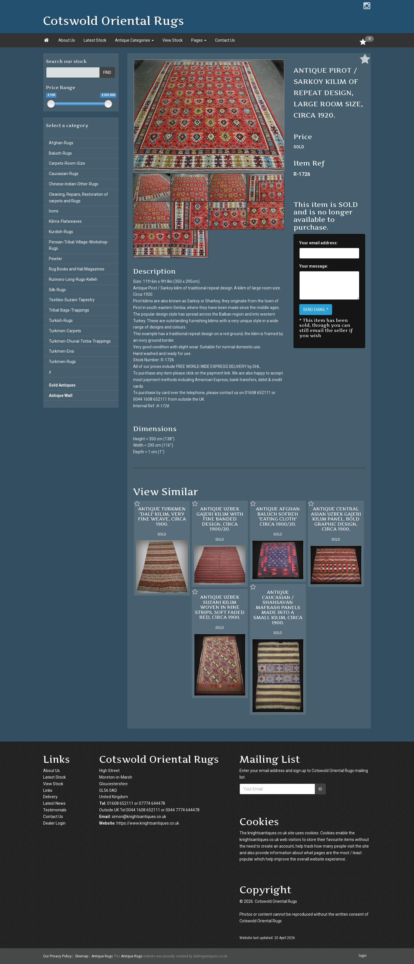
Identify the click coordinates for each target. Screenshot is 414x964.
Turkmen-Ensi (61, 351)
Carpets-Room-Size (67, 163)
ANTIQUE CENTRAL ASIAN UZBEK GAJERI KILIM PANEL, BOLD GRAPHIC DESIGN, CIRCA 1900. (336, 519)
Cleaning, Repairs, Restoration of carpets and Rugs (78, 197)
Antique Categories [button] (134, 40)
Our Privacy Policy (57, 956)
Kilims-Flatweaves (65, 221)
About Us (66, 40)
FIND (107, 72)
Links (47, 790)
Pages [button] (198, 40)
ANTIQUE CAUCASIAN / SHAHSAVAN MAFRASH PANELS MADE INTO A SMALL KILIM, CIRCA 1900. (277, 607)
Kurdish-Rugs (61, 231)
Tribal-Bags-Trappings (69, 310)
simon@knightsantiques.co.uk (139, 816)
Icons (53, 211)
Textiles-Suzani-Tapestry (72, 299)
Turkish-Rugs (61, 320)
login (363, 956)
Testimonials (54, 810)
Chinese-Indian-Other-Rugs (73, 184)
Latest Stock (95, 40)
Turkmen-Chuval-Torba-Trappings (80, 341)
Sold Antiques (62, 385)
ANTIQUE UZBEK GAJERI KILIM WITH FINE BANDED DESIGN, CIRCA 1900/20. (219, 519)
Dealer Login (54, 823)
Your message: (313, 266)
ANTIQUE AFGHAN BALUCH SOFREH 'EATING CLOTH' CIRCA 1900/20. (278, 516)
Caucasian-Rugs (63, 173)
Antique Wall (60, 395)
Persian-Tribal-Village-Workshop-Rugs (79, 245)
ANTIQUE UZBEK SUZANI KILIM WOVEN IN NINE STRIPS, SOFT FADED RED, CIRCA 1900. (219, 607)
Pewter (55, 258)
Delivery (50, 796)
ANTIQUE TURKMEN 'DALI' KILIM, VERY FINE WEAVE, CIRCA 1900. (162, 516)
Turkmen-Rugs (62, 361)
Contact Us (225, 40)
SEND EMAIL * (315, 309)
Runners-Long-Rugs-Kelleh (73, 279)
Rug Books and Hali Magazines (76, 269)
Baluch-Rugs (60, 153)
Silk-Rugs (57, 289)
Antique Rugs (102, 956)
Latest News (54, 803)
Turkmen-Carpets (65, 331)
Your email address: (318, 243)
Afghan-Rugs (61, 143)
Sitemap (81, 956)
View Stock (172, 40)
